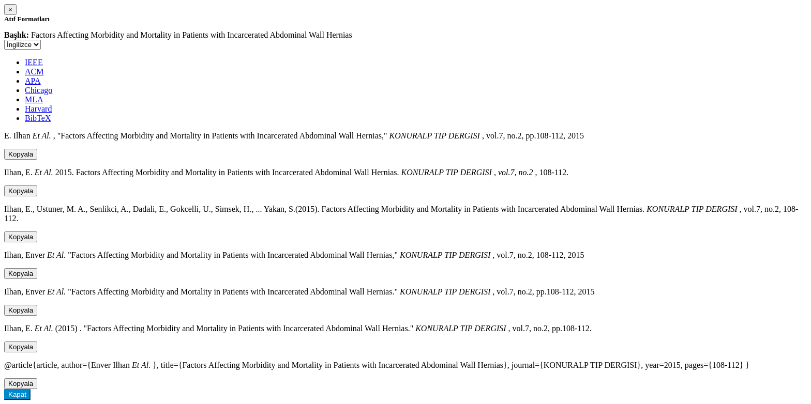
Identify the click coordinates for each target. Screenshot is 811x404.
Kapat (17, 394)
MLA (34, 99)
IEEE (34, 62)
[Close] (10, 9)
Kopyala (20, 154)
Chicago (38, 90)
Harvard (38, 108)
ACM (34, 71)
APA (33, 80)
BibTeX (38, 118)
